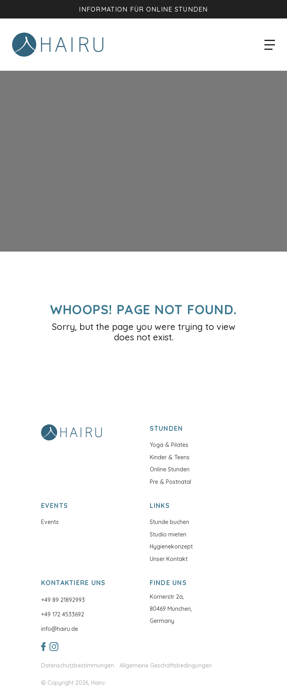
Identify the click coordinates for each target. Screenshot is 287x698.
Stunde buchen (169, 522)
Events (50, 522)
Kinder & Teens (170, 457)
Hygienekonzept (171, 546)
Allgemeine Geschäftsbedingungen (166, 665)
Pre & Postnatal (170, 481)
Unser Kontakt (169, 559)
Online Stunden (170, 469)
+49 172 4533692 (62, 614)
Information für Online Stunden (143, 9)
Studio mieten (168, 534)
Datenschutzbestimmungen (77, 665)
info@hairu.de (59, 628)
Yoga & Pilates (169, 444)
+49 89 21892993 (63, 600)
